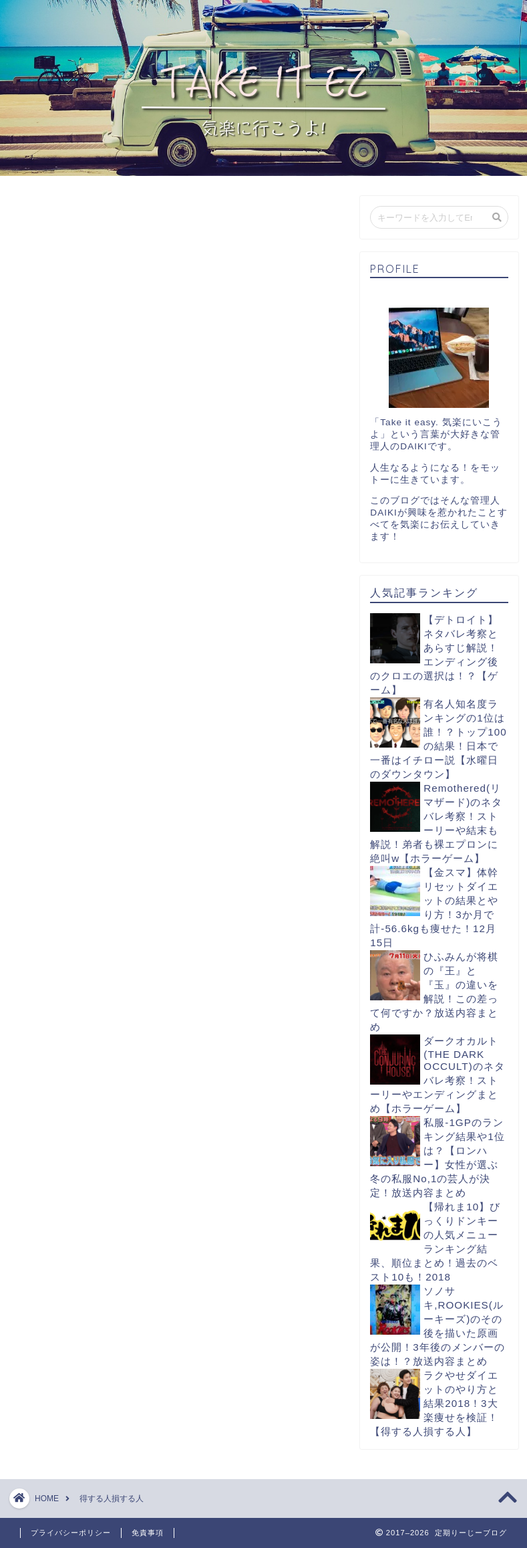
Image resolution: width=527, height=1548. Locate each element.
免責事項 (148, 1533)
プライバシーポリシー (71, 1533)
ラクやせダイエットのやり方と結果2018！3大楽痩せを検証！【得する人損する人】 (434, 1403)
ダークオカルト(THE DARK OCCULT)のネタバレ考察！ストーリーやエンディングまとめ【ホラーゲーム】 (437, 1074)
